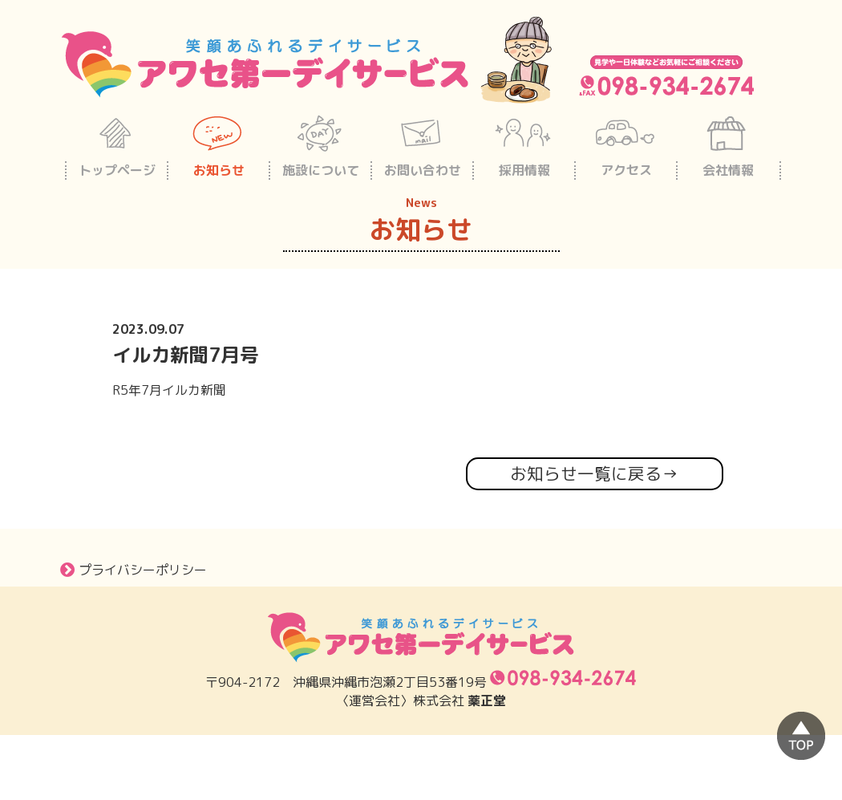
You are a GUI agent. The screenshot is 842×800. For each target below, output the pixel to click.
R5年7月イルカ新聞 (169, 390)
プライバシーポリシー (133, 570)
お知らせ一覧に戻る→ (594, 473)
